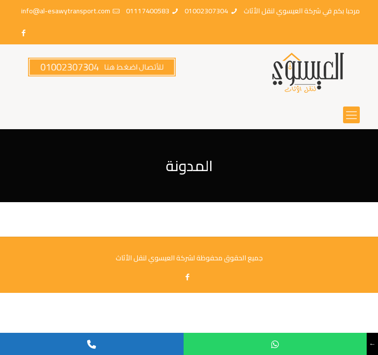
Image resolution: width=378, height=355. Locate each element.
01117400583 (147, 10)
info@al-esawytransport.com (65, 10)
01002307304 (206, 10)
